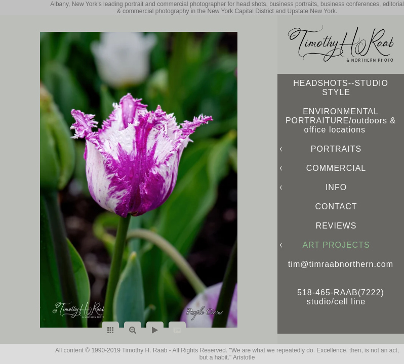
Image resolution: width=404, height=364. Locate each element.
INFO (336, 187)
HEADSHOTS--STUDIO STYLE (340, 88)
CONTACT (336, 206)
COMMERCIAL (336, 168)
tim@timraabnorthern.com (340, 264)
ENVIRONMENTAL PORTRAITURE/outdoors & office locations (341, 120)
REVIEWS (336, 225)
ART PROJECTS (336, 245)
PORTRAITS (336, 149)
